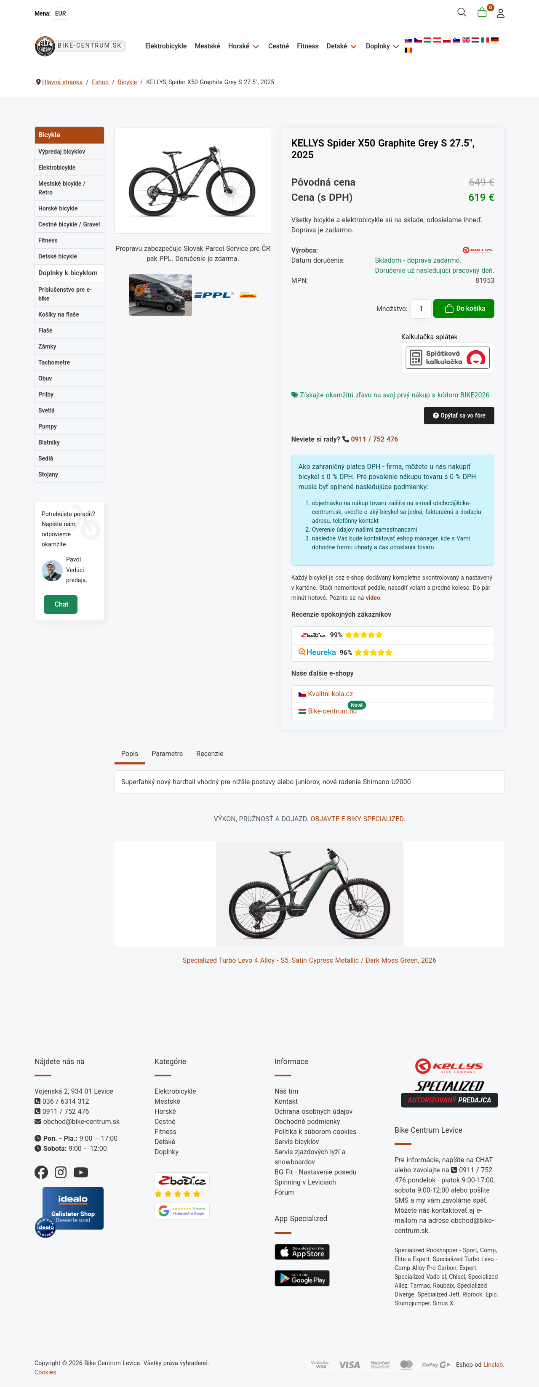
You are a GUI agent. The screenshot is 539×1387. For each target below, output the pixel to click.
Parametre (167, 754)
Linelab (493, 1364)
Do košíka (465, 308)
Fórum (284, 1192)
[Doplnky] (395, 46)
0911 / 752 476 (374, 439)
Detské (337, 46)
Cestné (278, 46)
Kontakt (286, 1101)
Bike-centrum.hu (328, 711)
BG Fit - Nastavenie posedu (316, 1172)
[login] (498, 12)
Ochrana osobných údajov (313, 1111)
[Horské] (254, 46)
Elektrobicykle (166, 46)
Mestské (207, 46)
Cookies (45, 1372)
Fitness (307, 46)
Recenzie (209, 754)
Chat (60, 604)
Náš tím (286, 1091)
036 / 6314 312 (66, 1101)
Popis (129, 754)
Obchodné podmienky (307, 1122)
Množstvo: (392, 309)
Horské (238, 46)
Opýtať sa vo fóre (459, 415)
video (373, 597)
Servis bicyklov (297, 1142)
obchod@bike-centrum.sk (81, 1122)
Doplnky (378, 46)
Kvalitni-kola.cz (326, 694)
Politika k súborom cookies (315, 1132)
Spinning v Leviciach (305, 1182)
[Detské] (352, 46)
